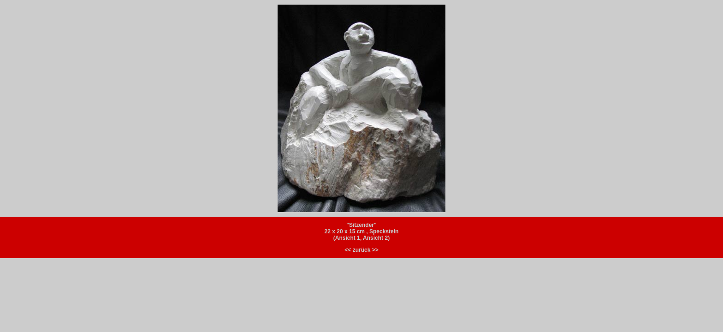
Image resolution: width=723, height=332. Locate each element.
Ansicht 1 (347, 238)
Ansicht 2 (375, 238)
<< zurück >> (361, 250)
